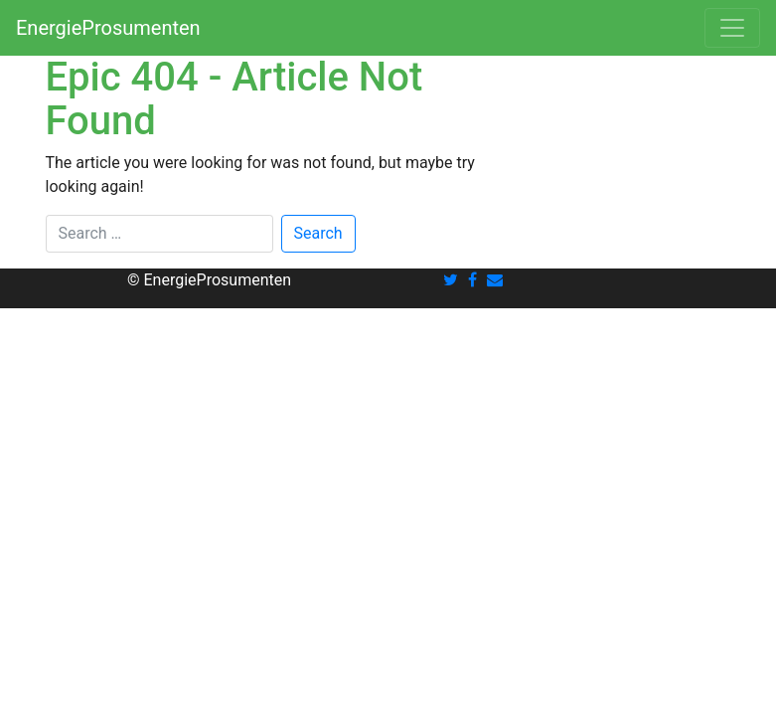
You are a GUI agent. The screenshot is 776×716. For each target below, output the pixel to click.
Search (318, 233)
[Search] (159, 234)
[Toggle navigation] (732, 28)
